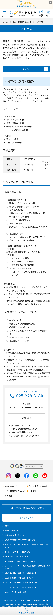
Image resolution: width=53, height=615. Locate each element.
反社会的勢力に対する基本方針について (20, 540)
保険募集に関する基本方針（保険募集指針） (21, 573)
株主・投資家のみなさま (15, 491)
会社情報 (32, 491)
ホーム (5, 22)
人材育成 (39, 22)
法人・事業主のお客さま (22, 22)
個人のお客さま (11, 486)
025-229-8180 (29, 396)
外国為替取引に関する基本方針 (16, 556)
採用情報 (8, 496)
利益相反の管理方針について (16, 535)
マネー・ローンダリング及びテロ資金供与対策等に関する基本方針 (27, 567)
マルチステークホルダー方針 (16, 592)
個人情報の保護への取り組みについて (19, 578)
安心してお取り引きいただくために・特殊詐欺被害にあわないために (27, 545)
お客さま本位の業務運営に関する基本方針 (22, 582)
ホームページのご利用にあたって (17, 552)
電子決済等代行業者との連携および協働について (23, 561)
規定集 (7, 526)
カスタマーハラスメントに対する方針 (20, 587)
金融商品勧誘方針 (11, 530)
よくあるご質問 (26, 517)
